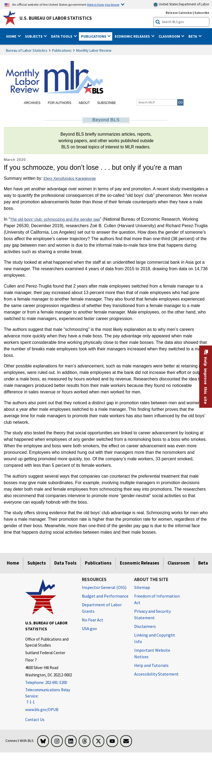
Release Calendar (179, 13)
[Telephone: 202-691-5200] (49, 683)
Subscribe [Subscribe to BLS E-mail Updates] (201, 13)
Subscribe (106, 103)
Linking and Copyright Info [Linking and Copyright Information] (154, 638)
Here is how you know (103, 4)
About (84, 103)
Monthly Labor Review (93, 50)
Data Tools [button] (62, 36)
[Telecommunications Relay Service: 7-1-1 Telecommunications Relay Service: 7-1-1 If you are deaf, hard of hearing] (49, 696)
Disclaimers (145, 626)
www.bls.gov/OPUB (42, 709)
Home (13, 563)
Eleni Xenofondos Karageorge (69, 178)
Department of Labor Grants (102, 608)
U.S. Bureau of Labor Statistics (56, 18)
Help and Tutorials (151, 665)
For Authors (59, 103)
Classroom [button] (170, 36)
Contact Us (34, 719)
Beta (203, 563)
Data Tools (65, 563)
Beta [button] (193, 36)
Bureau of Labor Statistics (26, 50)
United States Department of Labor (181, 4)
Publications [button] (94, 36)
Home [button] (11, 36)
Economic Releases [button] (133, 36)
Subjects (36, 563)
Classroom (179, 563)
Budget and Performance (105, 596)
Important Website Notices (152, 653)
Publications (62, 50)
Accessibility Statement (156, 674)
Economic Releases (139, 563)
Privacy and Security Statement (152, 614)
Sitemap (142, 587)
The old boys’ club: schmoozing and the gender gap (55, 219)
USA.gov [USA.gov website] (89, 628)
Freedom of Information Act (157, 599)
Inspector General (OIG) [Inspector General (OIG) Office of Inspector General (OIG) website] (104, 587)
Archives (32, 103)
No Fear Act (92, 619)
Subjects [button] (34, 36)
